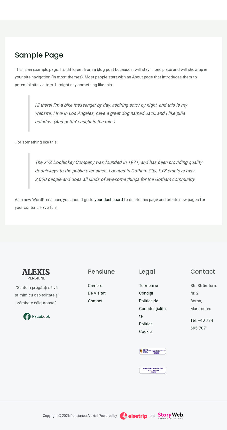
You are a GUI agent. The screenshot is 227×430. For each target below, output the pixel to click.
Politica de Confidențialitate (152, 308)
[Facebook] (37, 316)
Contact (95, 300)
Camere (95, 285)
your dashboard (108, 199)
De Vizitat (97, 293)
